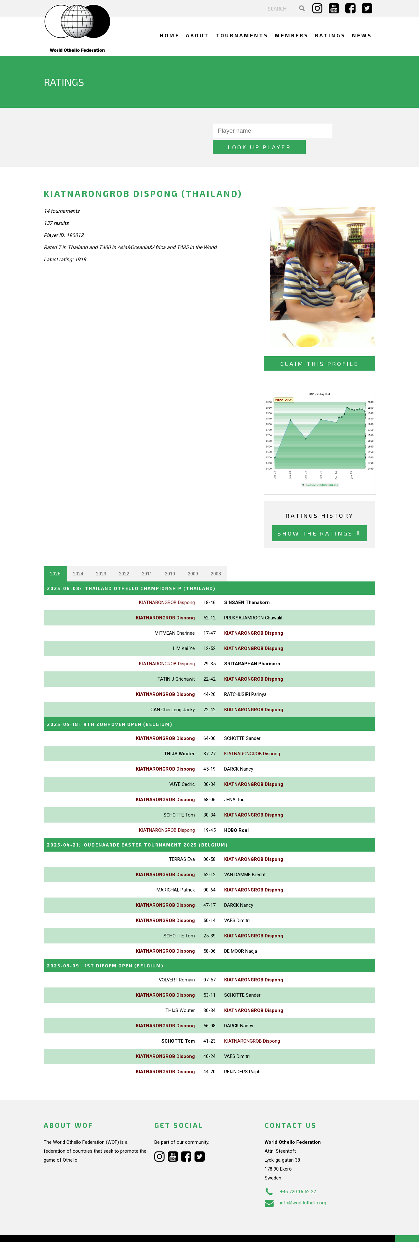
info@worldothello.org (295, 1185)
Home (170, 35)
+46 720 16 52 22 (290, 1174)
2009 (193, 558)
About (197, 35)
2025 (55, 558)
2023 (101, 558)
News (362, 35)
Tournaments (242, 35)
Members (292, 35)
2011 (147, 558)
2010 (170, 558)
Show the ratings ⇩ (319, 517)
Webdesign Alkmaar (71, 1230)
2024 (78, 558)
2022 (124, 558)
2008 (216, 558)
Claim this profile (319, 347)
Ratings (330, 35)
